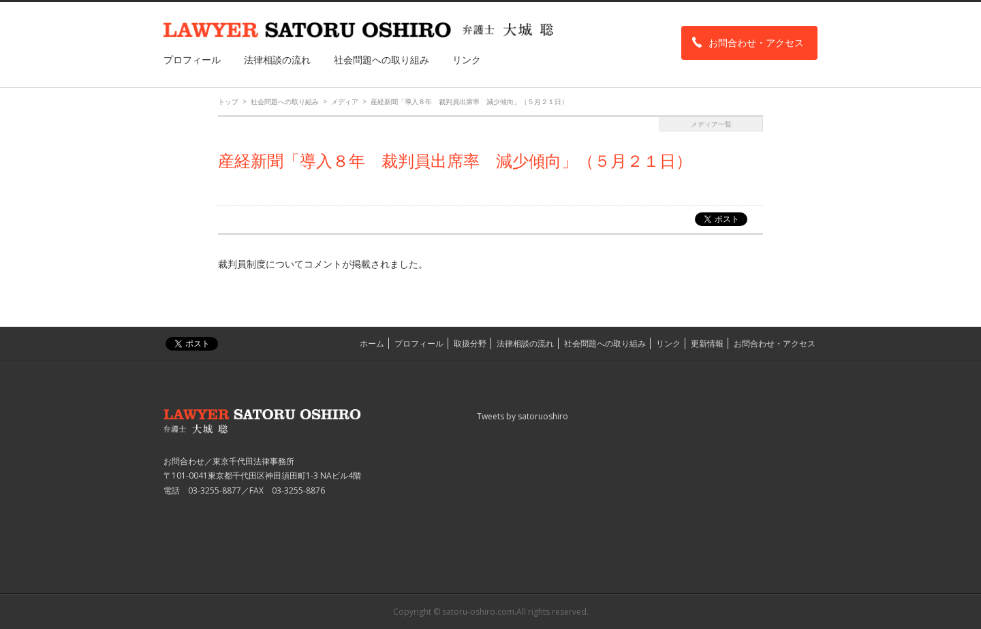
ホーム (372, 343)
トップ (228, 101)
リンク (466, 59)
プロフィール (192, 59)
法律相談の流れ (277, 59)
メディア (344, 101)
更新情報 (707, 343)
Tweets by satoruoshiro (522, 416)
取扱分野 (470, 343)
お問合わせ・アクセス (756, 42)
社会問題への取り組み (381, 59)
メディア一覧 (711, 124)
